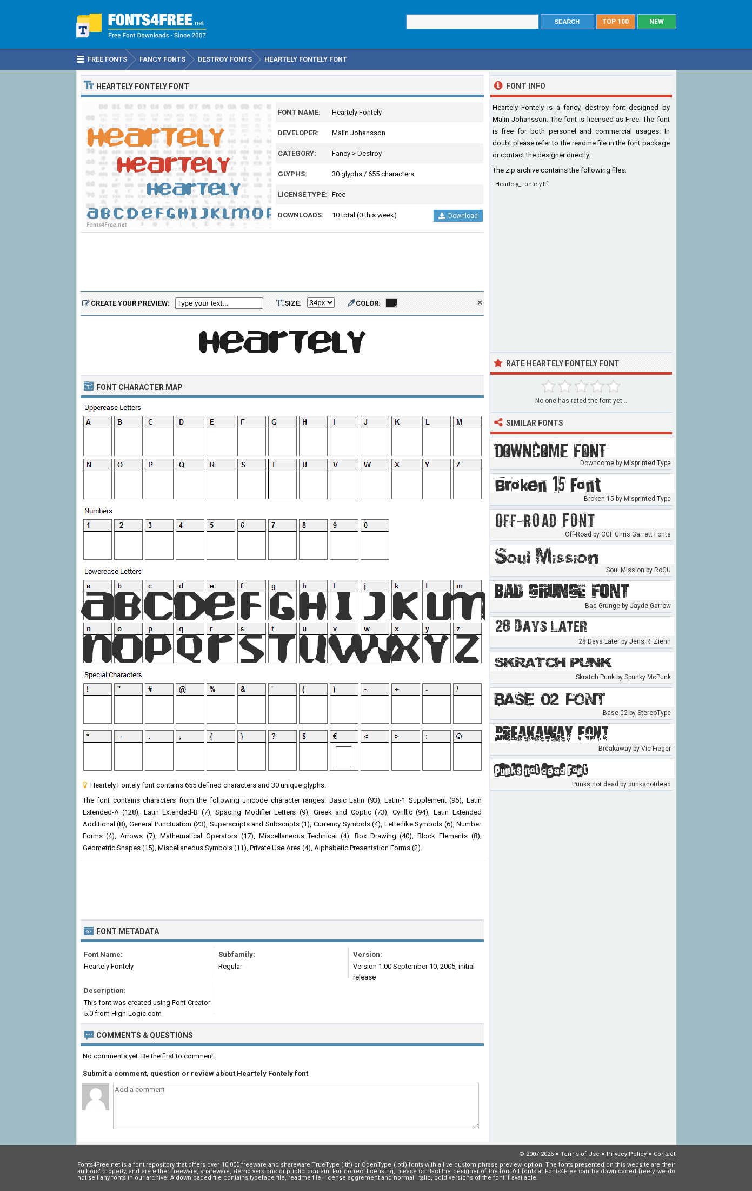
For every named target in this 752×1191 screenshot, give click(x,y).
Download (458, 216)
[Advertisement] (282, 262)
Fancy (341, 153)
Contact (664, 1153)
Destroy (369, 153)
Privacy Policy (627, 1153)
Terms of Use (580, 1153)
